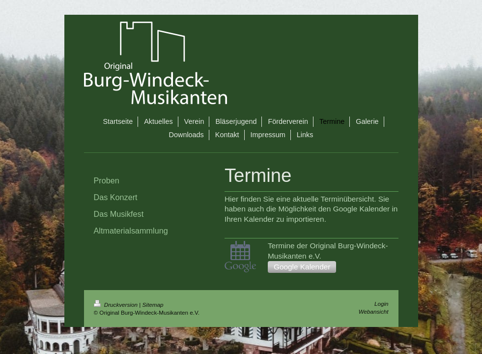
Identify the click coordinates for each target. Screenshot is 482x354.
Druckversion (117, 304)
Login (381, 303)
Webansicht (374, 311)
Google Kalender (302, 267)
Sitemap (153, 304)
